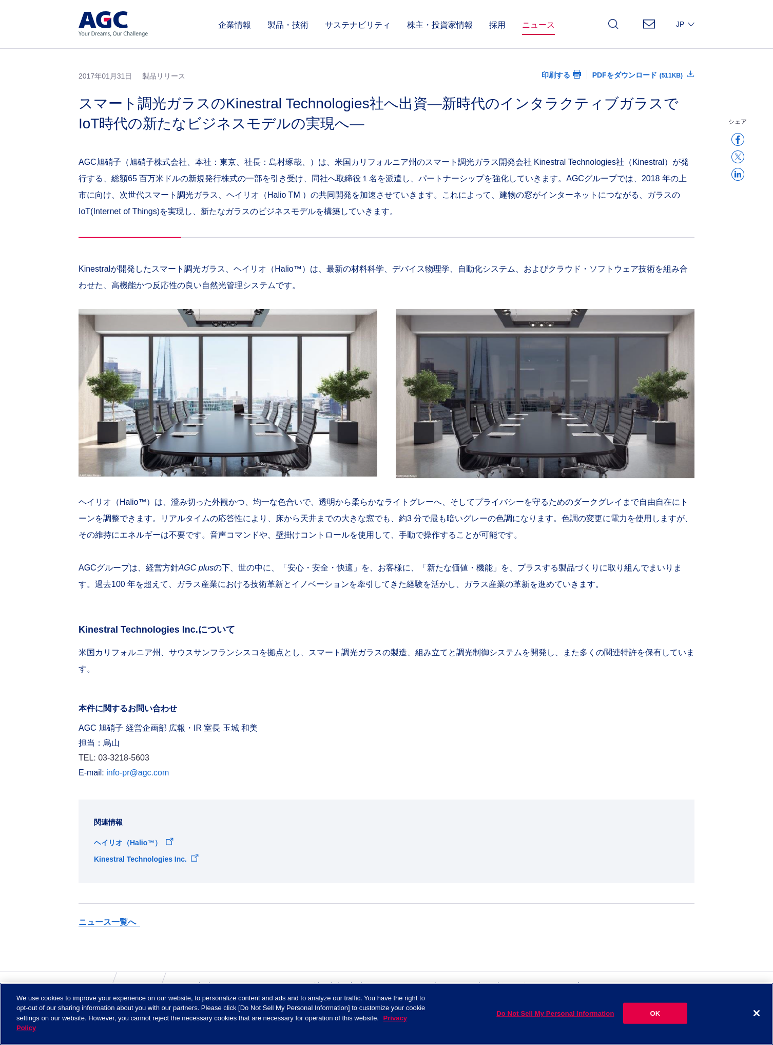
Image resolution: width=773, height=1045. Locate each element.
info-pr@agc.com (137, 772)
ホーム (89, 986)
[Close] (756, 1024)
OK (655, 1024)
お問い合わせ (649, 27)
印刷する (556, 75)
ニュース (135, 986)
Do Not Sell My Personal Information (555, 1024)
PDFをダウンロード (637, 75)
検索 (613, 27)
